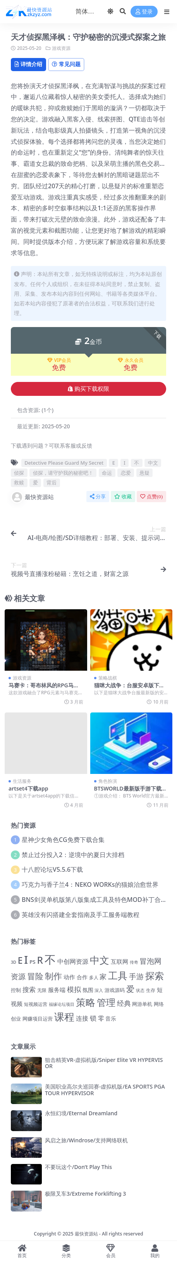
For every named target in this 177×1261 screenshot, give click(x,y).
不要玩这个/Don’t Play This (78, 1167)
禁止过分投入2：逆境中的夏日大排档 (73, 854)
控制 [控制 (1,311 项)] (16, 990)
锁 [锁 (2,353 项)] (93, 1018)
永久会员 (130, 360)
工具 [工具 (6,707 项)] (117, 975)
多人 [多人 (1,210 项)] (93, 977)
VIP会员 (59, 360)
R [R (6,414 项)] (40, 960)
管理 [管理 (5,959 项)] (106, 1002)
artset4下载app (28, 788)
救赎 (19, 482)
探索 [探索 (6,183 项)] (154, 975)
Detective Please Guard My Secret (63, 462)
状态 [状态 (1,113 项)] (140, 990)
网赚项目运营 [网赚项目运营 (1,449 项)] (37, 1018)
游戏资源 (61, 48)
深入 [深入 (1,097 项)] (99, 990)
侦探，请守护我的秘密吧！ (63, 472)
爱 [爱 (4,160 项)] (130, 988)
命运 (107, 472)
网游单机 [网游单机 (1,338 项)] (142, 1003)
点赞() (151, 496)
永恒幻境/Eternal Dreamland (81, 1113)
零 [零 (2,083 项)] (101, 1018)
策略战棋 (107, 678)
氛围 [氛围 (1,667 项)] (87, 989)
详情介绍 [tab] (28, 64)
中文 (153, 462)
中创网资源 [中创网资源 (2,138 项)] (72, 961)
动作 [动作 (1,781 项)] (69, 977)
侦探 (19, 472)
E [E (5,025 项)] (20, 960)
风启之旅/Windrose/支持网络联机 (86, 1140)
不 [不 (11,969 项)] (50, 959)
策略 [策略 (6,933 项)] (85, 1002)
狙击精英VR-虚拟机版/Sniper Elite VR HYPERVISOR (104, 1063)
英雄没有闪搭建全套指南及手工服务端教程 (80, 914)
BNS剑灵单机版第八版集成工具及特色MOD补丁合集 (94, 899)
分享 (98, 496)
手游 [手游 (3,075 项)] (136, 976)
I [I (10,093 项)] (26, 959)
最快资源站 (32, 497)
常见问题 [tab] (66, 64)
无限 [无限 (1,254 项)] (41, 990)
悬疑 (144, 472)
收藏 (123, 496)
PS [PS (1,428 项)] (32, 961)
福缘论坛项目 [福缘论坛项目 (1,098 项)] (61, 1004)
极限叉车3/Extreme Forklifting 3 (85, 1193)
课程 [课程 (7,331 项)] (64, 1017)
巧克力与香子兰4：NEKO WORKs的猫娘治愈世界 (90, 884)
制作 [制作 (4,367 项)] (53, 976)
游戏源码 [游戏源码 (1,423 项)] (115, 990)
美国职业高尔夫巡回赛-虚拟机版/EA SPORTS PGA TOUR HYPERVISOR (105, 1090)
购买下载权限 (88, 389)
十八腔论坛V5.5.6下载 (52, 869)
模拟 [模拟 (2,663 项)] (74, 989)
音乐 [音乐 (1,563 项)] (110, 1018)
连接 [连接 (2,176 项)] (82, 1018)
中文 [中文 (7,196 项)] (99, 959)
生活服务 (22, 781)
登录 (144, 12)
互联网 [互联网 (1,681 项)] (119, 961)
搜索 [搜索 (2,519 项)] (29, 989)
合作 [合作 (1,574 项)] (82, 977)
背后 (51, 482)
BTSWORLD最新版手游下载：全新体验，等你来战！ (130, 792)
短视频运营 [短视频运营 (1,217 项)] (35, 1004)
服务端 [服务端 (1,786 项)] (56, 989)
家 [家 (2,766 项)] (103, 976)
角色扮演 (107, 781)
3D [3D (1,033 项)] (13, 962)
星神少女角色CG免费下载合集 (63, 839)
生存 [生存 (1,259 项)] (150, 990)
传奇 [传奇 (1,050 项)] (134, 962)
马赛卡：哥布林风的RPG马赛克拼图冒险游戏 (44, 688)
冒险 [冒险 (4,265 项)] (35, 976)
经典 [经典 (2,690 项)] (124, 1003)
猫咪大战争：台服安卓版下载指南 (129, 688)
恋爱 (126, 472)
